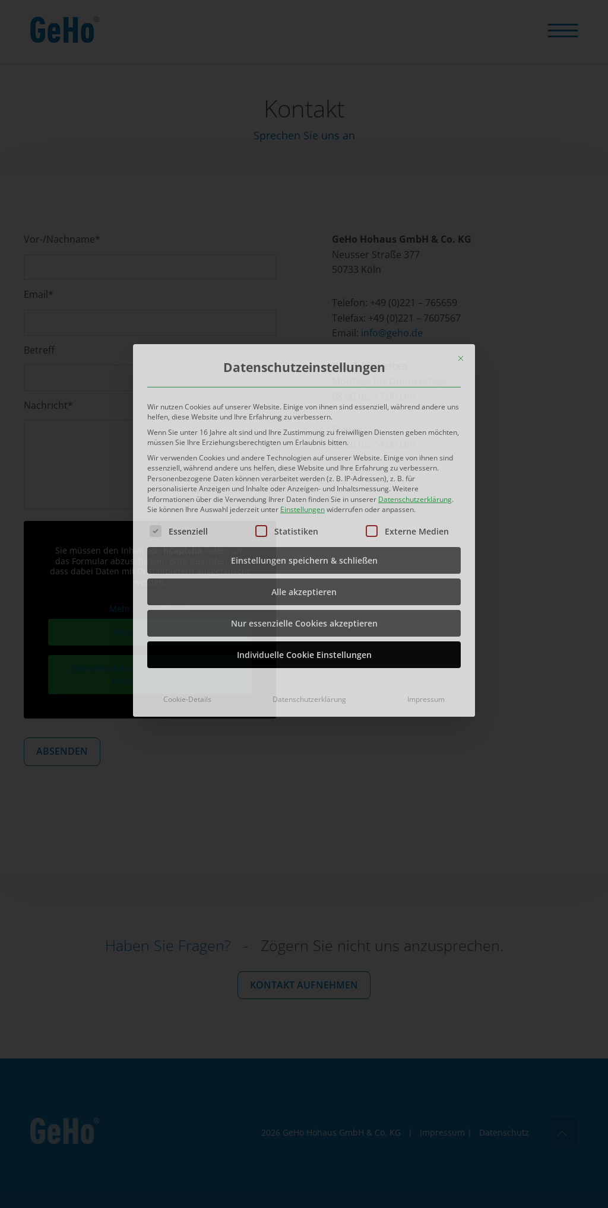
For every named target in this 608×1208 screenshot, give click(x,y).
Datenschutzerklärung (415, 426)
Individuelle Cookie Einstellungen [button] (304, 581)
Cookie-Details (187, 626)
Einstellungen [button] (302, 436)
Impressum (426, 626)
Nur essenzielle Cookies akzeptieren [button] (304, 549)
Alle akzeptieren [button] (304, 518)
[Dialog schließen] (460, 284)
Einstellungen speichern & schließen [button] (304, 486)
